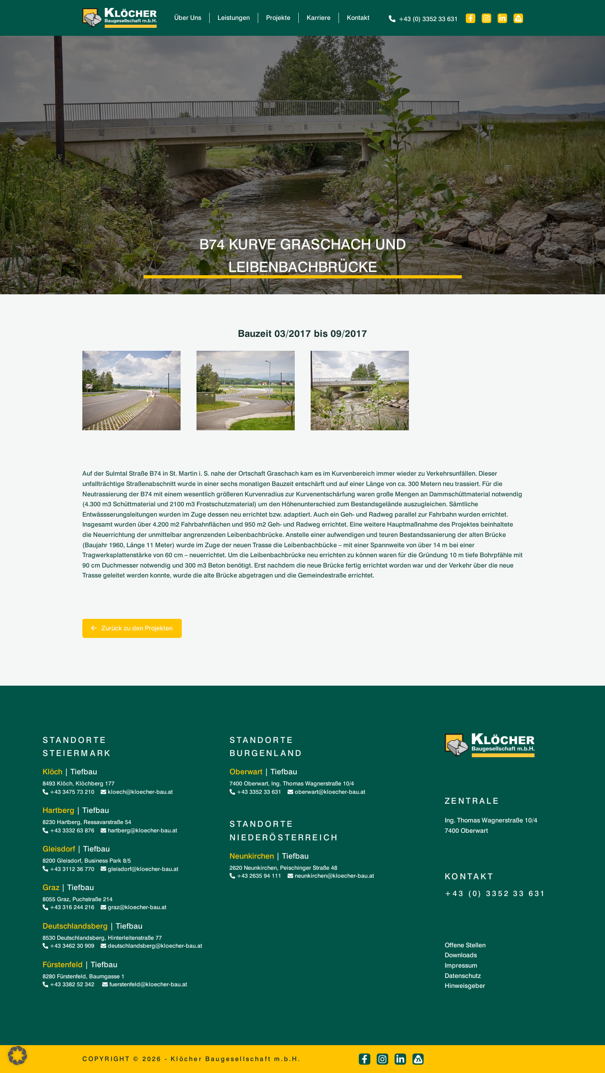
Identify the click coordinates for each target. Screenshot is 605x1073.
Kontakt (358, 17)
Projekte (278, 17)
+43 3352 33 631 (255, 791)
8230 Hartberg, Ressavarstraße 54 (87, 821)
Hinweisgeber (465, 985)
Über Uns (187, 17)
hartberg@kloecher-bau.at (139, 830)
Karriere (319, 17)
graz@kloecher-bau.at (133, 907)
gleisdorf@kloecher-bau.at (139, 868)
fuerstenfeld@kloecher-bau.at (144, 984)
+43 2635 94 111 (255, 875)
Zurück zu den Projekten (132, 628)
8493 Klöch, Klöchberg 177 (79, 783)
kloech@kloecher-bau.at (137, 791)
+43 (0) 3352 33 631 (422, 18)
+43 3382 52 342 (69, 984)
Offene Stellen (465, 945)
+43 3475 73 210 (68, 791)
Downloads (461, 955)
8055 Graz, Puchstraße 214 (78, 899)
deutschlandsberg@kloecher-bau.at (151, 945)
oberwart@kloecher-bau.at (326, 791)
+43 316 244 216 (68, 907)
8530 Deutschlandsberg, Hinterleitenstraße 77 (102, 937)
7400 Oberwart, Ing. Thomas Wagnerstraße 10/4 (292, 783)
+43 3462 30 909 (68, 945)
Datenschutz (463, 976)
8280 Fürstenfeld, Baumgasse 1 (84, 976)
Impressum (461, 965)
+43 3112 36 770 (68, 868)
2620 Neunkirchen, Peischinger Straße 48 (283, 867)
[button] (17, 1055)
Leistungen (234, 17)
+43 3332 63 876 (68, 830)
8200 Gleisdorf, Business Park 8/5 (87, 860)
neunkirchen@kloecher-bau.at (331, 875)
